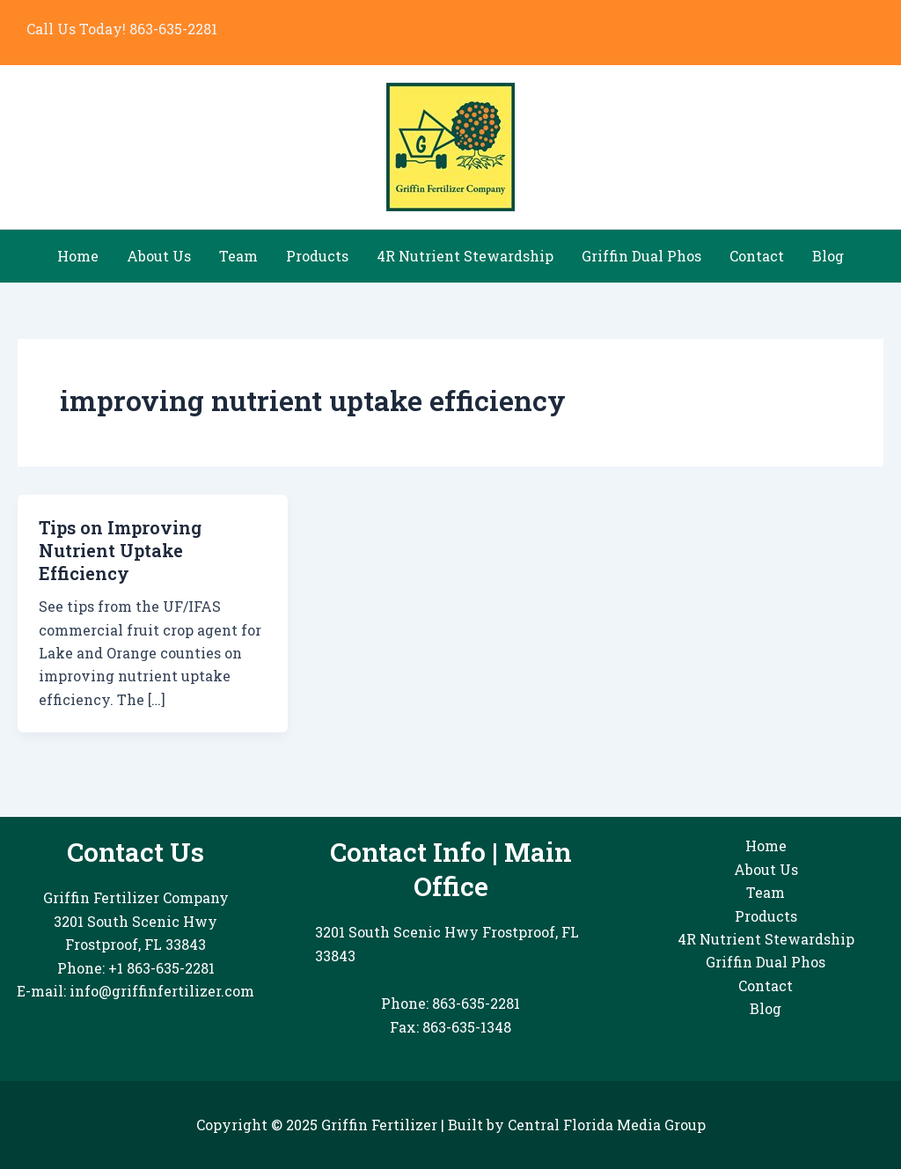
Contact (756, 255)
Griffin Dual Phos (641, 255)
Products (317, 255)
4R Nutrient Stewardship (465, 255)
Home (78, 255)
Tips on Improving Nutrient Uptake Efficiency (120, 550)
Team (238, 255)
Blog (828, 255)
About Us (159, 255)
